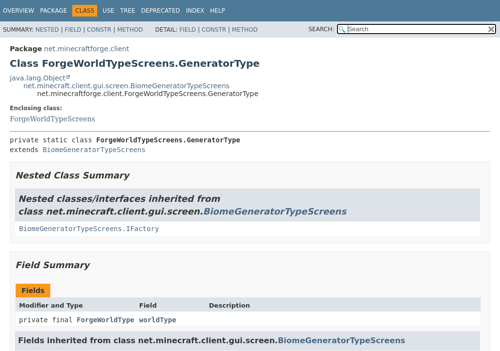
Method (130, 29)
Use (108, 10)
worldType (157, 320)
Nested (47, 29)
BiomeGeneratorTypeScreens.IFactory (89, 229)
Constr (99, 29)
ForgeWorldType (105, 320)
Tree (127, 10)
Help (217, 10)
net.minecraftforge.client (86, 49)
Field (72, 29)
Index (195, 10)
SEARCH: (321, 29)
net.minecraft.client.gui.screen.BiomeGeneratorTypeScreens (126, 86)
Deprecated (160, 10)
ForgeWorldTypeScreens (52, 119)
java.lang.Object (37, 78)
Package (53, 10)
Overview (18, 10)
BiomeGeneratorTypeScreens (94, 150)
